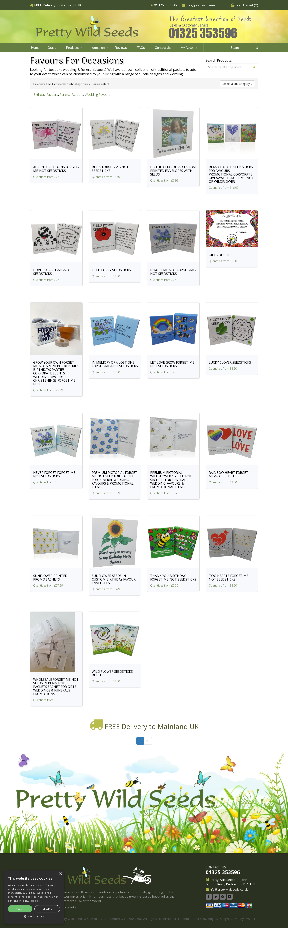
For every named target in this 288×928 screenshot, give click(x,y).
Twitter (216, 897)
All (147, 740)
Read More (35, 900)
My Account (189, 47)
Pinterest (223, 897)
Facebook (209, 897)
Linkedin (230, 897)
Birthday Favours (45, 94)
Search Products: (219, 60)
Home (35, 47)
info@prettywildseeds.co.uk (206, 5)
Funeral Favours (71, 94)
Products (72, 47)
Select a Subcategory (237, 84)
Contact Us (163, 47)
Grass (52, 47)
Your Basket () (246, 5)
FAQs (141, 47)
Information (97, 47)
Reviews (121, 47)
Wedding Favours (97, 94)
